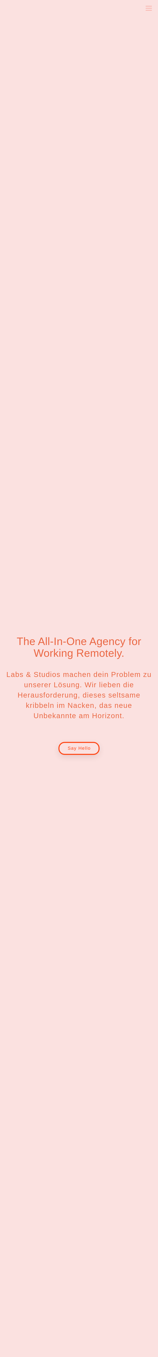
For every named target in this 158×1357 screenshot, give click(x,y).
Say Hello (79, 748)
